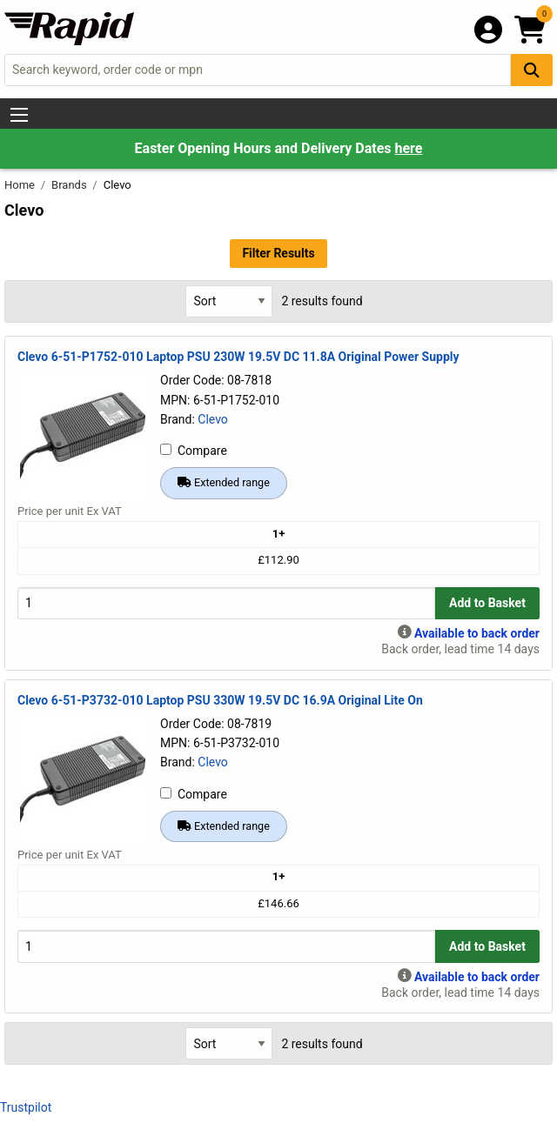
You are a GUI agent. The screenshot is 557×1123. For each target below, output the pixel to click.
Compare (193, 451)
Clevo (213, 419)
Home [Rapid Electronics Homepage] (20, 184)
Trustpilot (25, 1107)
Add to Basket (487, 603)
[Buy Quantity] (226, 603)
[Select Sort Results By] (228, 301)
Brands (70, 184)
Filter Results (278, 253)
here (408, 148)
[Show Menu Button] (19, 115)
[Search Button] (532, 70)
